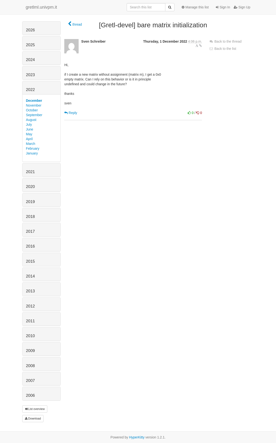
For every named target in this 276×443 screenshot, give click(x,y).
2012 (30, 306)
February (32, 148)
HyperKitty (137, 437)
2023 (30, 75)
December (34, 100)
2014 (30, 276)
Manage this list (195, 7)
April (29, 139)
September (34, 115)
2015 (30, 261)
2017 (30, 231)
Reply (70, 113)
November (34, 105)
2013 (30, 291)
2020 (30, 186)
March (30, 144)
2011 (30, 321)
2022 (30, 89)
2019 (30, 201)
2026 (30, 30)
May (29, 134)
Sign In (223, 7)
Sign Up (242, 7)
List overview (35, 409)
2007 (30, 380)
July (29, 124)
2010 (30, 336)
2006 (30, 395)
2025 (30, 45)
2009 (30, 350)
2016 (30, 246)
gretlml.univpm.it (41, 7)
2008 (30, 365)
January (32, 153)
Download (33, 418)
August (31, 120)
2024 (30, 59)
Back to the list (222, 49)
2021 (30, 172)
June (29, 129)
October (32, 110)
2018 (30, 216)
